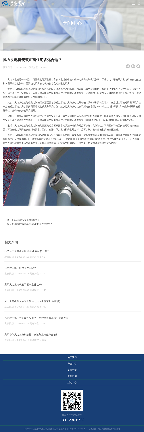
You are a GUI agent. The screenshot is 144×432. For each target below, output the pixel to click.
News (72, 28)
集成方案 (72, 370)
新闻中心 (72, 382)
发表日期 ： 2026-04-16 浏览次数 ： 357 (25, 340)
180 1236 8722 (72, 420)
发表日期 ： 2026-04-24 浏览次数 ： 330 (25, 323)
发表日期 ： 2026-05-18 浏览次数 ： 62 (24, 256)
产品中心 (72, 363)
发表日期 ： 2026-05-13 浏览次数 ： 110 (25, 273)
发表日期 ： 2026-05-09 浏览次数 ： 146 (25, 290)
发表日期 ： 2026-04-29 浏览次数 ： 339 (25, 306)
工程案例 (72, 376)
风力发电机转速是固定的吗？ (25, 220)
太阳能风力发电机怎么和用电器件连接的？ (32, 224)
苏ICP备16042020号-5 (77, 429)
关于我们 (72, 357)
